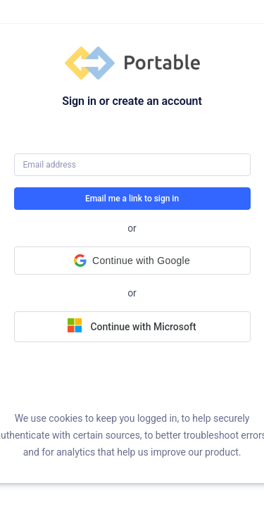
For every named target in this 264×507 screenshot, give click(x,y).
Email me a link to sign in (132, 199)
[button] (132, 260)
